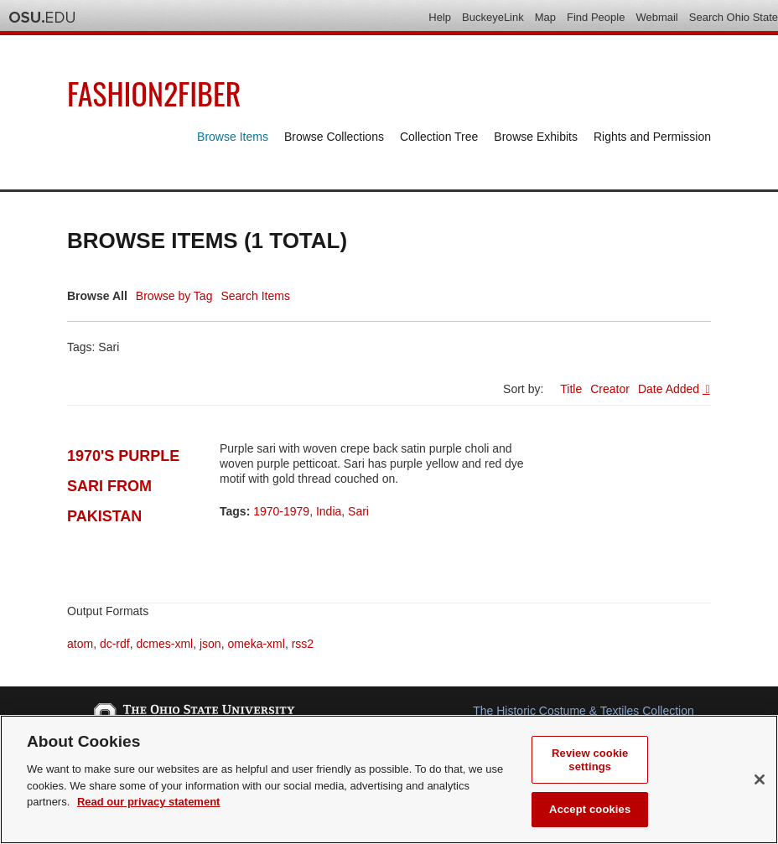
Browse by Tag (174, 296)
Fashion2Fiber (154, 92)
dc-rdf (115, 643)
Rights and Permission (652, 136)
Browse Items (232, 136)
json (210, 643)
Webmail (656, 17)
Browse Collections (334, 136)
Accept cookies (589, 809)
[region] (389, 779)
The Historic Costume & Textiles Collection (583, 710)
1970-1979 (281, 511)
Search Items (254, 296)
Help (439, 17)
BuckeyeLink (493, 17)
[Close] (759, 779)
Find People (596, 17)
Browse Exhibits (536, 136)
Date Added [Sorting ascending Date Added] (670, 389)
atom (80, 643)
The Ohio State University (41, 17)
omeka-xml (255, 643)
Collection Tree (439, 136)
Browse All (97, 296)
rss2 (303, 643)
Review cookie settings (590, 760)
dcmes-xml (164, 643)
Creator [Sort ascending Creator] (610, 389)
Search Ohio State (733, 17)
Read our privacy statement (148, 801)
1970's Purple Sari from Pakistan (123, 486)
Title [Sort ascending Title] (571, 389)
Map (545, 17)
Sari (358, 511)
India (328, 511)
